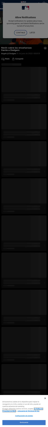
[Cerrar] (45, 398)
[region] (24, 411)
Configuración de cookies (24, 416)
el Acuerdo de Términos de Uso (28, 411)
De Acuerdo (24, 422)
